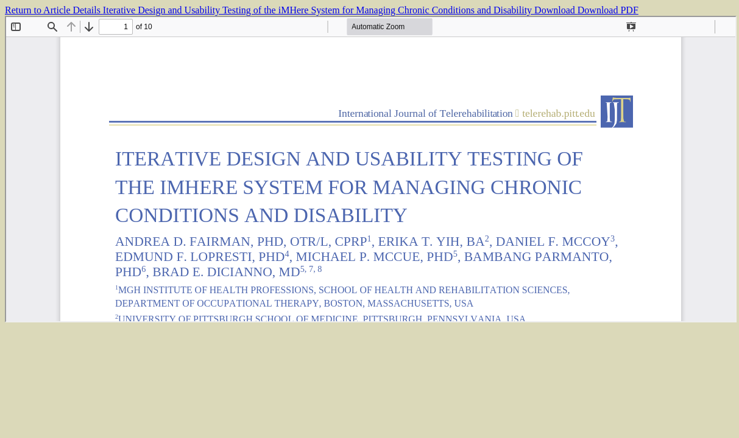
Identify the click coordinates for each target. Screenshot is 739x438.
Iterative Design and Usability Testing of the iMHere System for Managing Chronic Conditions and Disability (318, 10)
